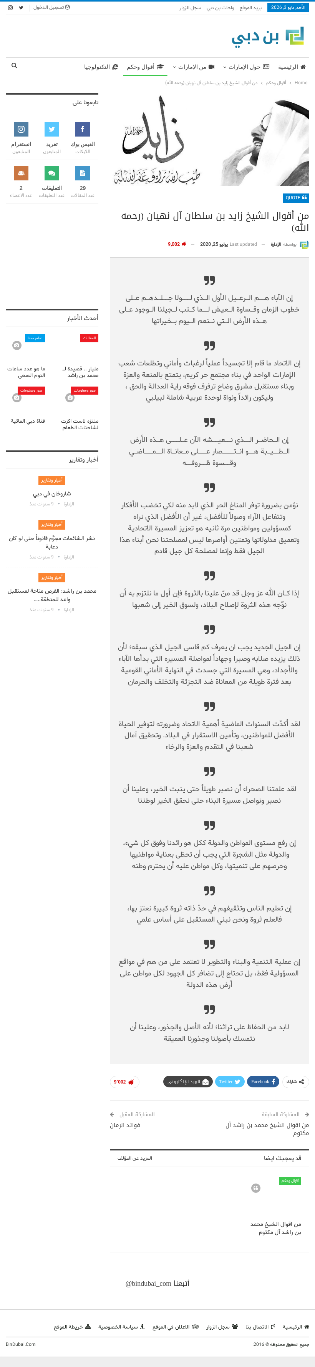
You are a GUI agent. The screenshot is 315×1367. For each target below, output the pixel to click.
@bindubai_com (149, 1283)
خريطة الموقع (72, 1327)
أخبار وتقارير (52, 480)
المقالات (89, 338)
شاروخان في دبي (52, 493)
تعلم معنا (35, 338)
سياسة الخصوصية (121, 1327)
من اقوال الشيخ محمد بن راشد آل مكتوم (267, 1129)
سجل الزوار (190, 8)
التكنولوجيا (101, 67)
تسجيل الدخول (51, 7)
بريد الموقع (251, 8)
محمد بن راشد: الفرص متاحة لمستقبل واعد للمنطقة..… (52, 595)
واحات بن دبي (220, 8)
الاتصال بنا (260, 1327)
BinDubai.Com (21, 1344)
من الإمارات (196, 67)
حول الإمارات (249, 67)
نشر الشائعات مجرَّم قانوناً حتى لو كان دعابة (52, 543)
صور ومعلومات (85, 390)
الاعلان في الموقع (176, 1327)
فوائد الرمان (125, 1125)
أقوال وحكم (145, 67)
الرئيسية (292, 67)
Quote (296, 198)
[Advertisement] (105, 34)
